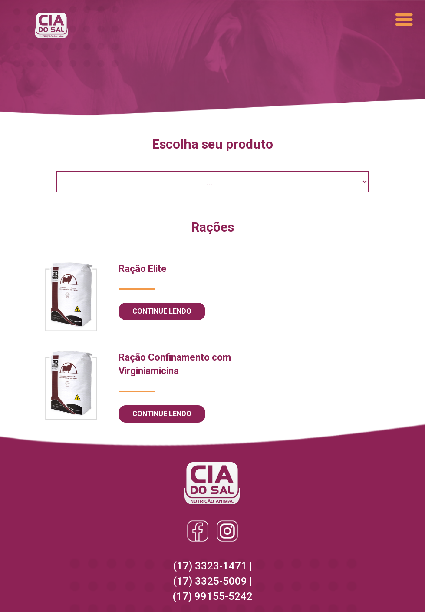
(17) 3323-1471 (211, 566)
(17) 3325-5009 (211, 581)
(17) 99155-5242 (212, 596)
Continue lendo (161, 311)
